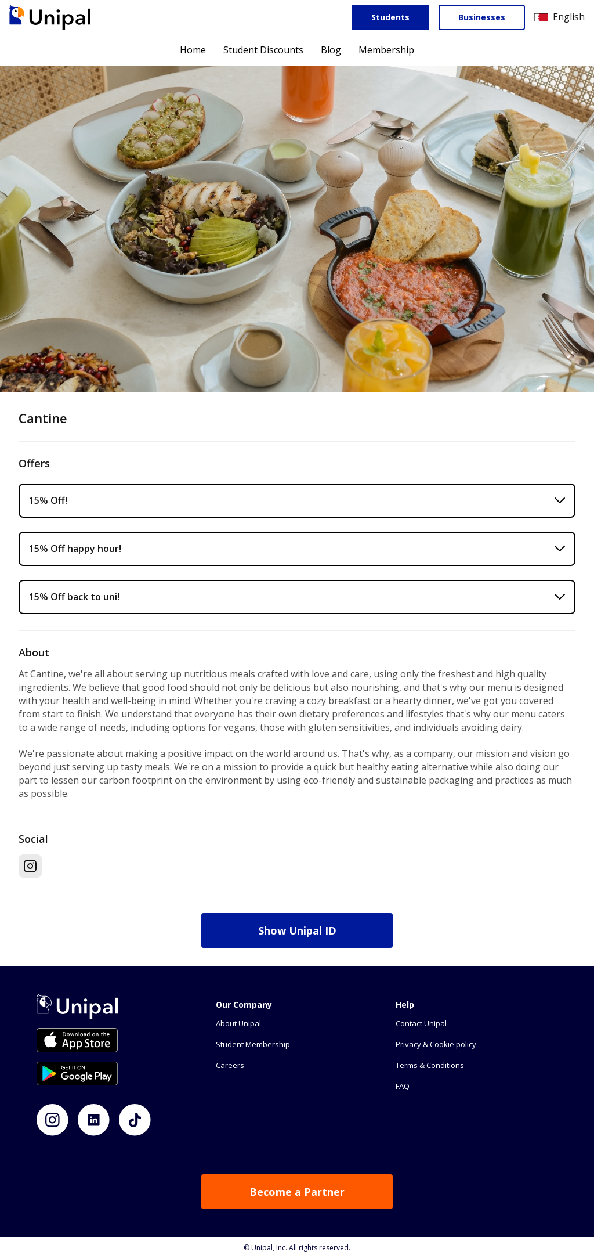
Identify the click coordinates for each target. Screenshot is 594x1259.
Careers (230, 1065)
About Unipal (238, 1023)
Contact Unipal (421, 1023)
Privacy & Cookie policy (436, 1044)
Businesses (481, 17)
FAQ (403, 1086)
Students (390, 17)
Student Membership (253, 1044)
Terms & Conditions (430, 1065)
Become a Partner (297, 1192)
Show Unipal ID (297, 930)
